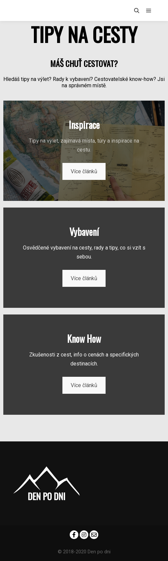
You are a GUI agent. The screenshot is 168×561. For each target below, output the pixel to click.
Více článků (84, 171)
